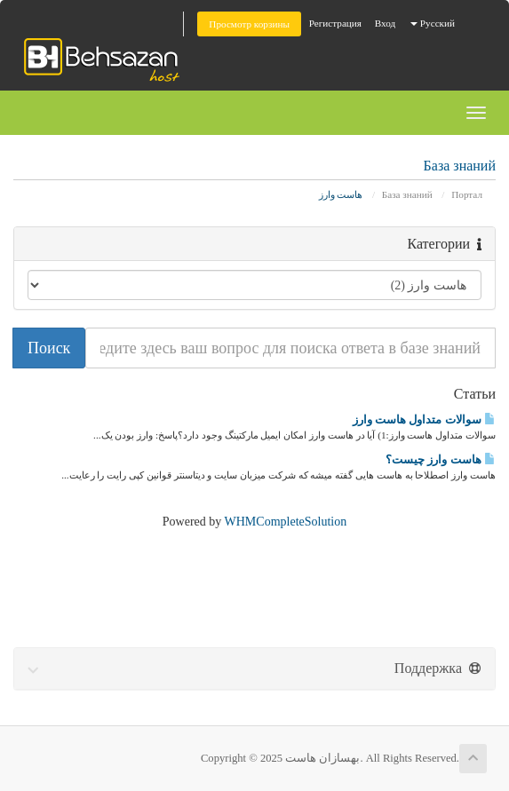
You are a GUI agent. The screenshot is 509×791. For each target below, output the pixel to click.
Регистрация (335, 23)
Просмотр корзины (249, 24)
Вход (385, 23)
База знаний (407, 194)
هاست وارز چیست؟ (441, 459)
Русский (432, 23)
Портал (466, 194)
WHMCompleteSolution (286, 521)
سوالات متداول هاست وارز (424, 419)
